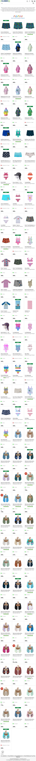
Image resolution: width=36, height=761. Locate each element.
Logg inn (30, 1)
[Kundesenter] (27, 1)
